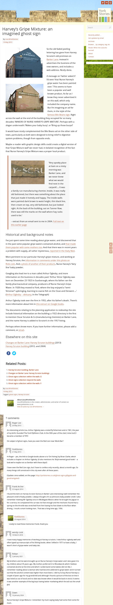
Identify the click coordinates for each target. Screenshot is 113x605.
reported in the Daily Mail (62, 250)
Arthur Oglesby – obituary (18, 294)
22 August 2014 (17, 489)
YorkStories (19, 516)
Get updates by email (96, 38)
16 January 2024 (18, 595)
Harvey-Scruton (23, 394)
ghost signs (13, 394)
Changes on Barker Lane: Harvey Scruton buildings (30, 342)
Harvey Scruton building (17, 346)
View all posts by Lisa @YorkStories (30, 407)
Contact (91, 57)
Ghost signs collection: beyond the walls (24, 380)
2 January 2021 (17, 556)
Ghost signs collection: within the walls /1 (25, 383)
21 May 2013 (16, 452)
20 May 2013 (16, 425)
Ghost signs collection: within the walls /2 (25, 376)
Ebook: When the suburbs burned (97, 49)
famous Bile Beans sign (58, 114)
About (90, 53)
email (21, 330)
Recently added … (94, 35)
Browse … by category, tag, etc (99, 44)
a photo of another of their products (37, 263)
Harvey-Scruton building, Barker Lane (23, 370)
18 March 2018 (17, 535)
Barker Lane (52, 59)
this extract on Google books (50, 303)
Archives (91, 41)
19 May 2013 (7, 42)
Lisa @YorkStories (11, 39)
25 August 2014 (19, 519)
